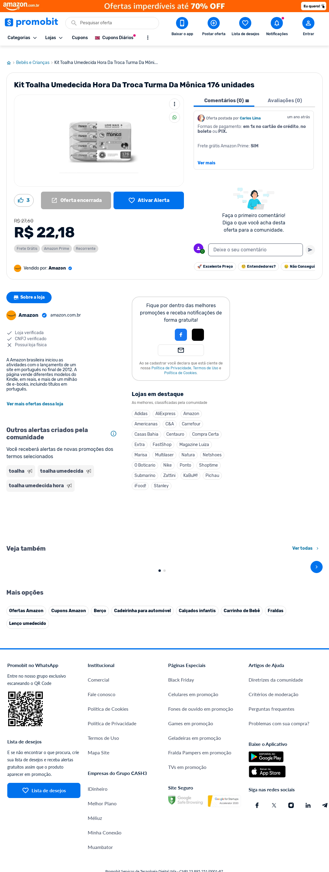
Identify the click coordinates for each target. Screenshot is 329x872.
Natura (188, 447)
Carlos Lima (250, 111)
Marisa (140, 447)
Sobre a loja (30, 290)
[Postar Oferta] (213, 27)
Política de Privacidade (171, 361)
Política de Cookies (180, 366)
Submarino (144, 468)
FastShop (162, 437)
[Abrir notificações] (277, 27)
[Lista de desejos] (149, 193)
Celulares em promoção (193, 821)
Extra (139, 437)
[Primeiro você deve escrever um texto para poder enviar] (310, 242)
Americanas (146, 416)
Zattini (169, 468)
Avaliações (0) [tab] (285, 93)
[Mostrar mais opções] (148, 38)
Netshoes (212, 447)
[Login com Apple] (198, 327)
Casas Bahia (146, 427)
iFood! (140, 478)
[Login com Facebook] (181, 327)
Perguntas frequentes (271, 835)
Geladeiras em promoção (194, 864)
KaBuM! (190, 468)
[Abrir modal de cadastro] (308, 27)
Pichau (212, 468)
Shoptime (208, 458)
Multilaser (164, 447)
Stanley (161, 478)
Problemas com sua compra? (279, 850)
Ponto (185, 458)
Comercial (98, 806)
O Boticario (144, 458)
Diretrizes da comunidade (276, 806)
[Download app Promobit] (182, 27)
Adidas (141, 406)
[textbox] (255, 242)
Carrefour (191, 416)
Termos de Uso (205, 361)
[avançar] (316, 627)
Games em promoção (190, 850)
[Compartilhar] (174, 110)
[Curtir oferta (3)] (24, 193)
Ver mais (206, 155)
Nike (167, 458)
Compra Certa (205, 427)
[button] (160, 327)
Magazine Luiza (194, 437)
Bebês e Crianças (35, 55)
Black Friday (181, 806)
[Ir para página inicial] (11, 55)
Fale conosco (101, 821)
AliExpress (165, 406)
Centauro (175, 427)
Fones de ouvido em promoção (200, 835)
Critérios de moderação (273, 821)
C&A (169, 416)
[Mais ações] (174, 96)
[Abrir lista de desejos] (245, 27)
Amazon (191, 406)
